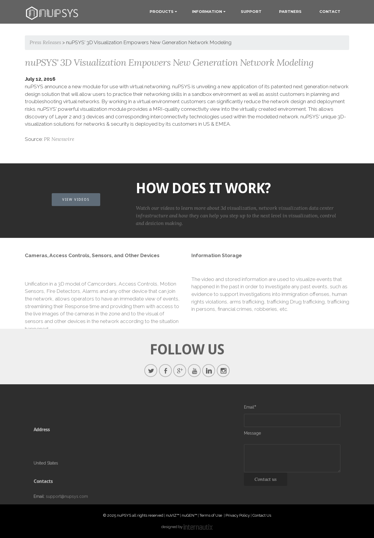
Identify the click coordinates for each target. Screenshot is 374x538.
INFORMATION (207, 11)
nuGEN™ (189, 515)
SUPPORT (251, 11)
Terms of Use (211, 515)
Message (252, 434)
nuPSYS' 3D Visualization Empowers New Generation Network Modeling (169, 62)
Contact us (265, 482)
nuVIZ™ (172, 515)
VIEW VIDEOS (76, 200)
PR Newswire (59, 139)
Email (249, 408)
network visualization (283, 212)
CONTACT (329, 11)
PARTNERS (290, 11)
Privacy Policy (238, 515)
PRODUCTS (162, 11)
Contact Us (261, 515)
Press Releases (45, 42)
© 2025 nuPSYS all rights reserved (133, 515)
